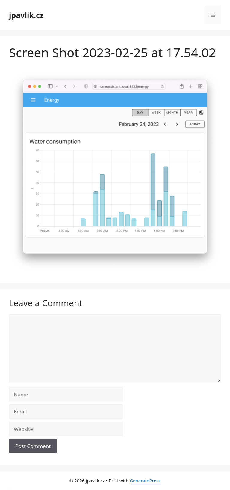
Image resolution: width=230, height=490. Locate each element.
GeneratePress (145, 481)
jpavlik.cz (26, 15)
